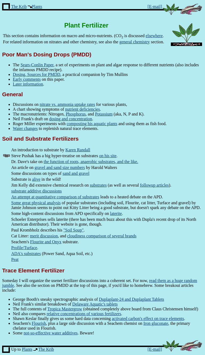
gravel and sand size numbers (60, 167)
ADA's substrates (26, 253)
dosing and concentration (70, 119)
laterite (116, 213)
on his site (107, 155)
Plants (37, 6)
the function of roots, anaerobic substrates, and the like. (91, 161)
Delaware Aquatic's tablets (95, 304)
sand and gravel (75, 173)
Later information (28, 84)
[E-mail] (155, 6)
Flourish (39, 323)
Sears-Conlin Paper (37, 65)
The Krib (19, 6)
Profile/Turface (24, 247)
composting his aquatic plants (92, 123)
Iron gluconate (155, 323)
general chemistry (134, 42)
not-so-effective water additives (50, 333)
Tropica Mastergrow (64, 309)
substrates (98, 185)
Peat (15, 259)
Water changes (25, 128)
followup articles (154, 185)
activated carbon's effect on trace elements (148, 318)
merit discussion (44, 236)
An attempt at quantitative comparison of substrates (55, 197)
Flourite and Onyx (45, 242)
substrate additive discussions (36, 191)
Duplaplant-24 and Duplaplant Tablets (131, 299)
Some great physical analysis (36, 202)
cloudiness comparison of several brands (101, 236)
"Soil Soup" (74, 230)
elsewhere (154, 35)
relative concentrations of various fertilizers (84, 313)
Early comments (27, 79)
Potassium (104, 114)
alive (36, 179)
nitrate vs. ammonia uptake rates (67, 104)
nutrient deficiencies (82, 109)
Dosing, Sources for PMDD (36, 74)
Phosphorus (76, 114)
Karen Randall (77, 150)
